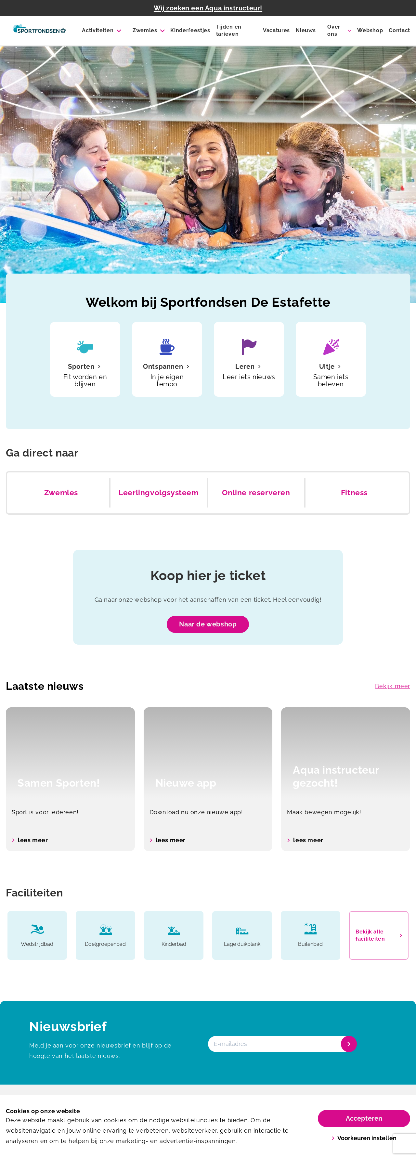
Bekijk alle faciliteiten (379, 935)
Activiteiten (97, 30)
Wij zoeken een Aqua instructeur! (208, 8)
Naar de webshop (208, 624)
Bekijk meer (392, 686)
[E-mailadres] (282, 1044)
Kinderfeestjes (190, 30)
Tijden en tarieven (228, 30)
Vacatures (276, 30)
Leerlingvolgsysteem (158, 492)
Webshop (370, 30)
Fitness (354, 492)
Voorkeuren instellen (364, 1138)
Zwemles (145, 30)
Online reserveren (256, 492)
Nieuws (306, 30)
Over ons (333, 30)
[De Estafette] (39, 30)
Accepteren (364, 1118)
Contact (399, 30)
